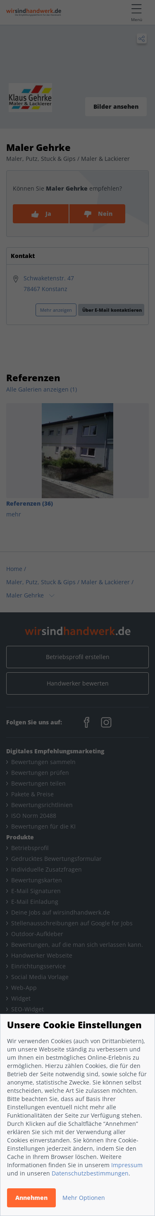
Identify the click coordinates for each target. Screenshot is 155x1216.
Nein (97, 214)
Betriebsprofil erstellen (78, 657)
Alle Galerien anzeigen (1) (41, 389)
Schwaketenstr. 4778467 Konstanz (49, 283)
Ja (40, 214)
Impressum (127, 1165)
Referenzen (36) (29, 503)
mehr (13, 514)
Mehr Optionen (83, 1198)
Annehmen (31, 1198)
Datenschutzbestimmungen (90, 1173)
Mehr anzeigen (56, 310)
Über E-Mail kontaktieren (112, 310)
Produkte (20, 837)
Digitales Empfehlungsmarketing (55, 751)
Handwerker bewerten (78, 683)
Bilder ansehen (115, 106)
